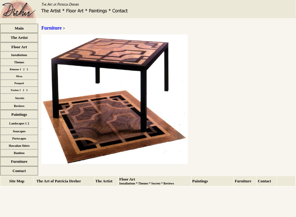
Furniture (51, 27)
